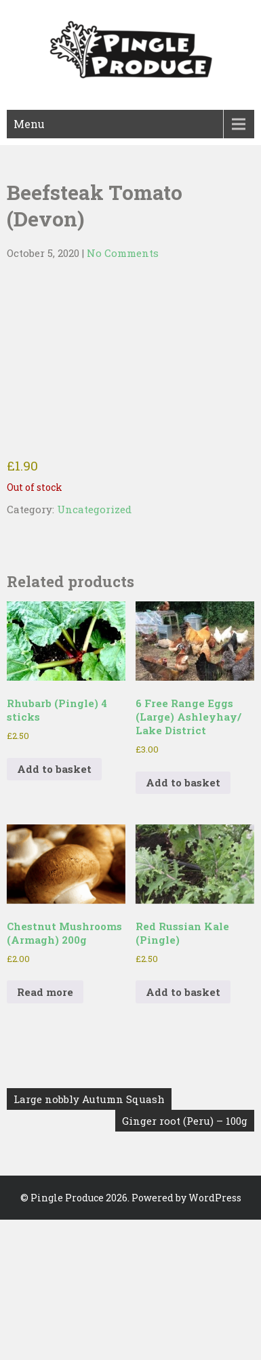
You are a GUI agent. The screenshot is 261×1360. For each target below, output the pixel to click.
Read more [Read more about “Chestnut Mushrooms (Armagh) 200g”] (45, 992)
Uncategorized (94, 509)
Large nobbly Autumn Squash (89, 1099)
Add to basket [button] (54, 769)
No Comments (123, 253)
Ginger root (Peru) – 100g (184, 1120)
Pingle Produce (67, 1197)
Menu (29, 124)
